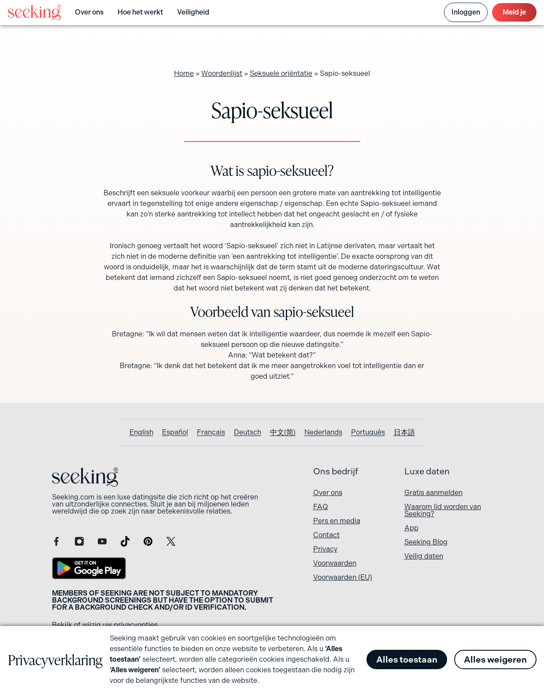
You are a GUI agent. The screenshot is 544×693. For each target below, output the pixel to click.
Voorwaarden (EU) (342, 577)
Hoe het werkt (140, 12)
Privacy (325, 549)
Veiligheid (193, 12)
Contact (326, 535)
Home (184, 73)
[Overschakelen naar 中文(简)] (283, 432)
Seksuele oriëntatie (281, 73)
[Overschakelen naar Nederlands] (323, 432)
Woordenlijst (221, 73)
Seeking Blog (426, 542)
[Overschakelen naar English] (141, 432)
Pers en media (336, 521)
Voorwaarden (334, 563)
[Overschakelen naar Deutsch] (247, 432)
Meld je (514, 12)
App (411, 528)
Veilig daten (423, 556)
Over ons (89, 12)
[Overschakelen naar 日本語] (404, 432)
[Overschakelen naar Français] (210, 432)
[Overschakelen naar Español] (175, 432)
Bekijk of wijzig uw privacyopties (105, 625)
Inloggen (465, 12)
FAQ (320, 507)
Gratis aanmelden (433, 492)
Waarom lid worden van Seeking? (442, 510)
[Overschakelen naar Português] (368, 432)
